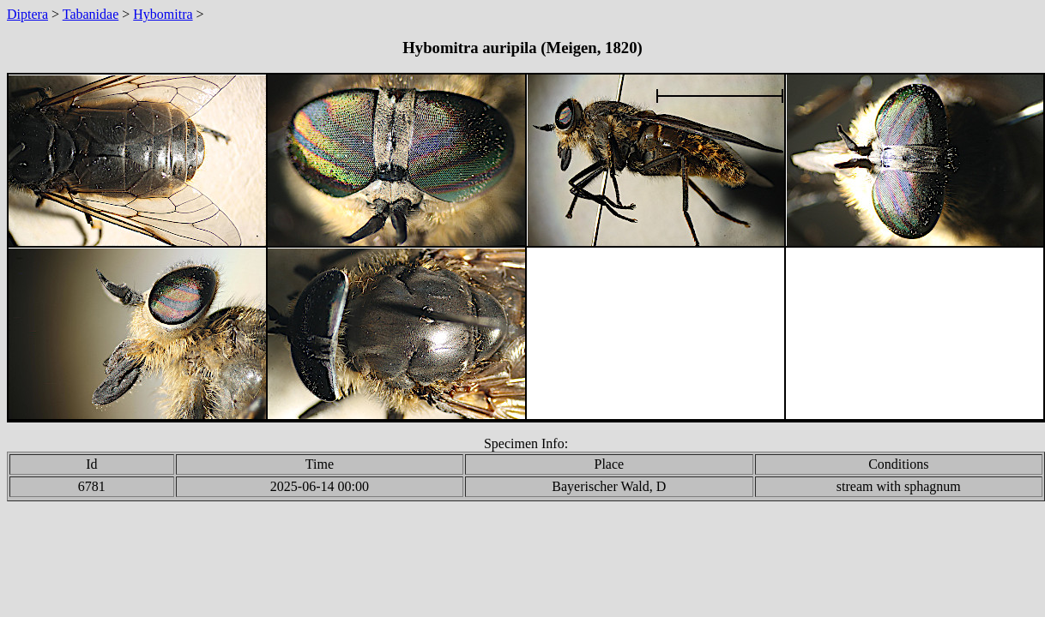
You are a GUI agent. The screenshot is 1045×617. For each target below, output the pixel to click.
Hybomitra (162, 14)
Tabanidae (91, 14)
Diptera (27, 14)
